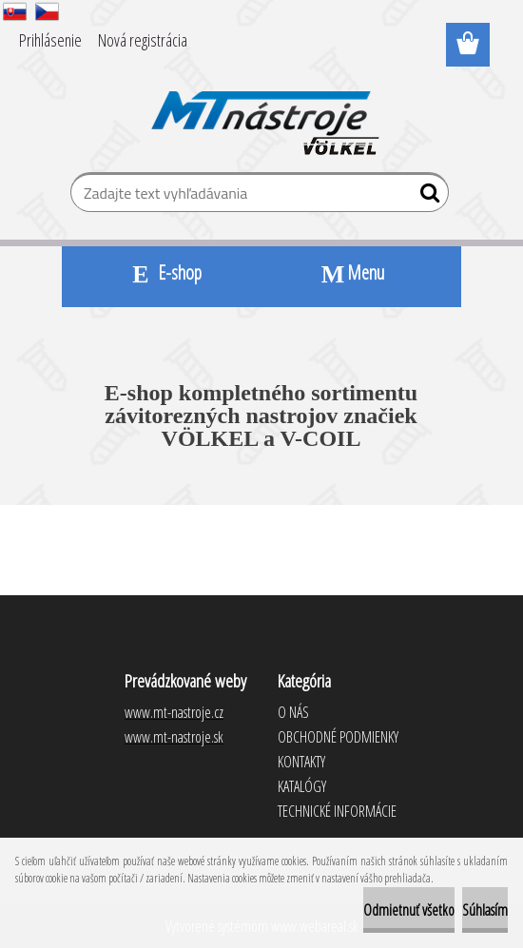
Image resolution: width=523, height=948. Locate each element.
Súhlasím (485, 910)
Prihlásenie (50, 40)
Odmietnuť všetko (409, 910)
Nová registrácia (142, 40)
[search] (426, 197)
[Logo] (262, 110)
